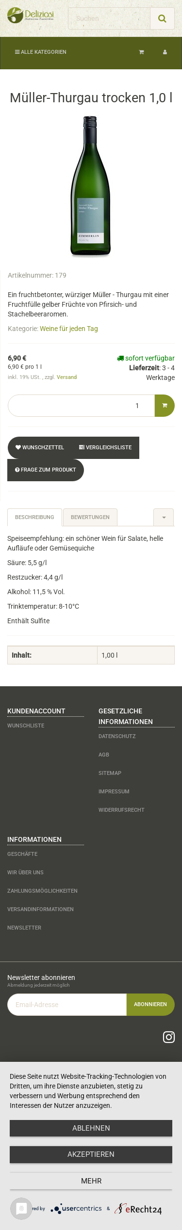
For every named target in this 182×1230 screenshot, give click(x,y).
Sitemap (110, 773)
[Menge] (81, 405)
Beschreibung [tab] (34, 517)
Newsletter (24, 928)
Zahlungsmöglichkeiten (42, 891)
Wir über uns (25, 872)
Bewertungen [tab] (90, 517)
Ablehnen (91, 1128)
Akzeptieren (91, 1154)
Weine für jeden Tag (69, 328)
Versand (67, 377)
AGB (104, 755)
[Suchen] (109, 18)
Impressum (114, 791)
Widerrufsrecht (122, 810)
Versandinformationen (40, 909)
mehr (91, 1181)
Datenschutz (117, 736)
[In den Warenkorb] (164, 405)
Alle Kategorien (40, 52)
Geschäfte (22, 854)
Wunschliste (25, 726)
